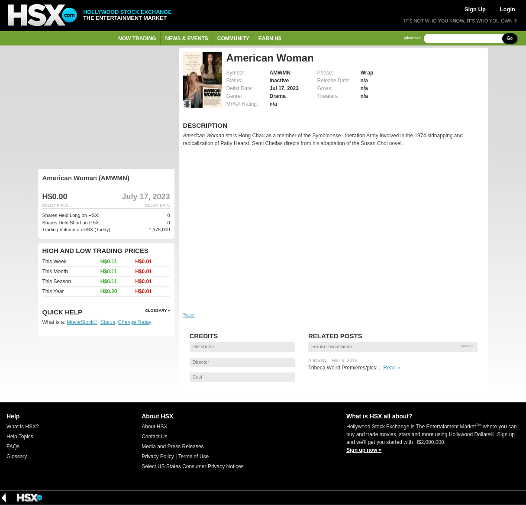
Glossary (16, 456)
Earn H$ (269, 39)
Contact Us (154, 437)
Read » (391, 368)
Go (510, 38)
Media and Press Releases (172, 446)
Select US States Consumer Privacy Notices (192, 466)
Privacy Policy (158, 456)
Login (507, 9)
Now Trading (137, 39)
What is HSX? (22, 427)
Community (233, 39)
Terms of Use (193, 456)
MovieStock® (82, 322)
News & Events (186, 39)
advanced (412, 38)
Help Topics (19, 437)
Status (107, 322)
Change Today (134, 322)
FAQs (12, 446)
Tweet (189, 315)
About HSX (154, 427)
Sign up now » (363, 450)
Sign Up (475, 9)
